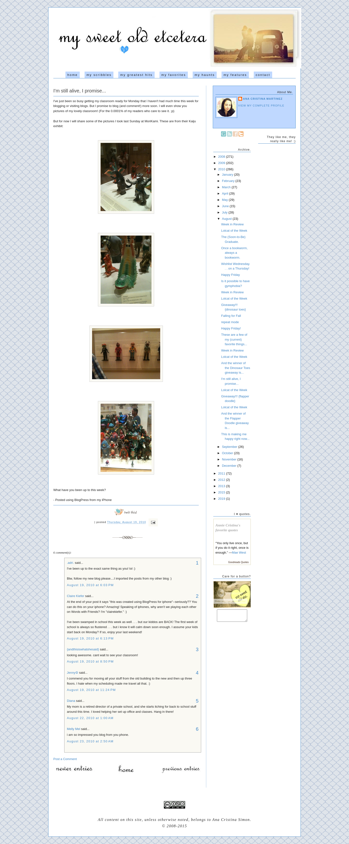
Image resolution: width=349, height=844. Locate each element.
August (227, 219)
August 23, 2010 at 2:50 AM (90, 741)
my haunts (205, 75)
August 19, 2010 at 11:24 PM (91, 690)
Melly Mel (73, 729)
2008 (222, 156)
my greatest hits (136, 75)
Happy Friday (230, 275)
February (229, 181)
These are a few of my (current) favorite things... (234, 339)
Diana (71, 701)
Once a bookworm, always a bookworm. (234, 252)
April (225, 193)
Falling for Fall (231, 316)
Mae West (239, 552)
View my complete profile (261, 105)
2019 (222, 498)
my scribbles (99, 75)
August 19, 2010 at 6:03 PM (90, 585)
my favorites (173, 75)
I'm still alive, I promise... (79, 90)
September (230, 447)
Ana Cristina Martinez (263, 98)
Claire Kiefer (75, 596)
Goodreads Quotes (238, 562)
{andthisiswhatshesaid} (83, 649)
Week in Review (232, 224)
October (228, 453)
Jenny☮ (72, 672)
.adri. (70, 563)
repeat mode (230, 322)
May (225, 200)
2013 (222, 486)
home (72, 75)
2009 (222, 163)
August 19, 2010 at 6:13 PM (90, 638)
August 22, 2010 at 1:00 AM (90, 718)
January (228, 174)
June (226, 206)
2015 (222, 492)
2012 (222, 480)
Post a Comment (65, 759)
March (227, 187)
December (230, 465)
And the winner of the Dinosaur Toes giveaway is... (235, 367)
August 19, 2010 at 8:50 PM (90, 661)
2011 (222, 473)
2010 (222, 169)
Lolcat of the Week (234, 230)
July (225, 212)
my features (235, 75)
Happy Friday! (231, 328)
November (230, 459)
